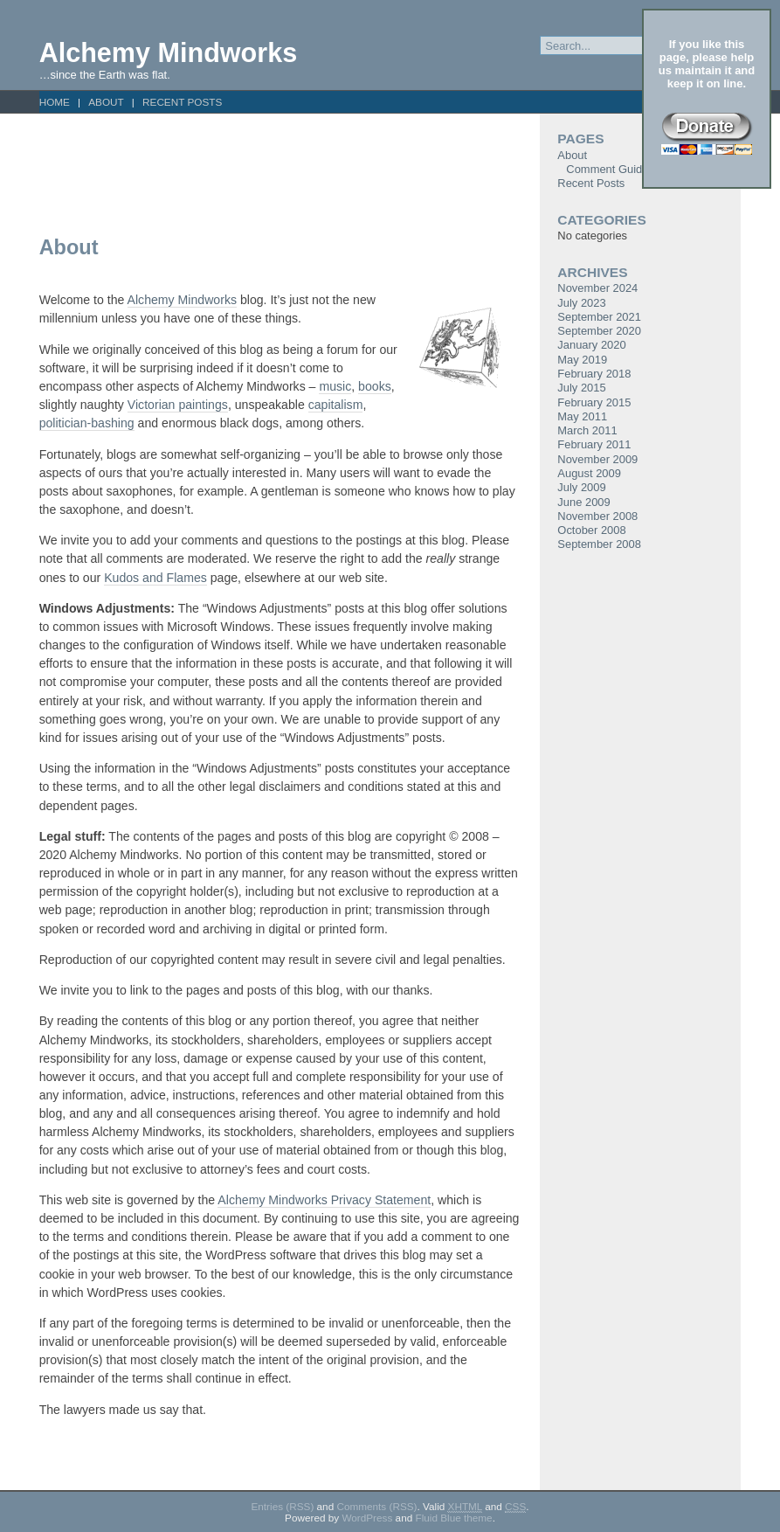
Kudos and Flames (155, 578)
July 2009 (581, 487)
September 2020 (599, 330)
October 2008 (591, 530)
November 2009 (597, 459)
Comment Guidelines (619, 169)
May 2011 (582, 416)
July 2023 (581, 302)
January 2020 (591, 344)
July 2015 (581, 387)
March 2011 (587, 430)
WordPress (367, 1517)
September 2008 (599, 544)
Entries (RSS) (282, 1506)
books (374, 386)
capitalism (335, 405)
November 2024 (597, 288)
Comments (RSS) (376, 1506)
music (335, 386)
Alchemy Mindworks (168, 52)
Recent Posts (182, 101)
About (105, 101)
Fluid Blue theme (453, 1517)
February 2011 (594, 444)
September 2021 (599, 316)
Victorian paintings (178, 405)
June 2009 (583, 502)
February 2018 (594, 373)
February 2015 (594, 402)
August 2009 (589, 473)
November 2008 (597, 516)
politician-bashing (87, 423)
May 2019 (582, 359)
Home (54, 101)
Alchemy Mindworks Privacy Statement (324, 1200)
